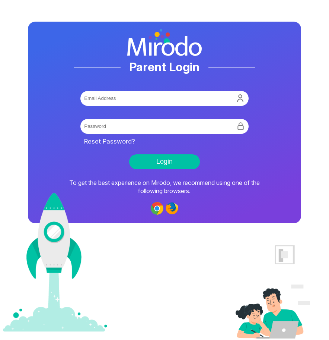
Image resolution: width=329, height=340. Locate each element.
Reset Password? (109, 141)
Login (164, 161)
